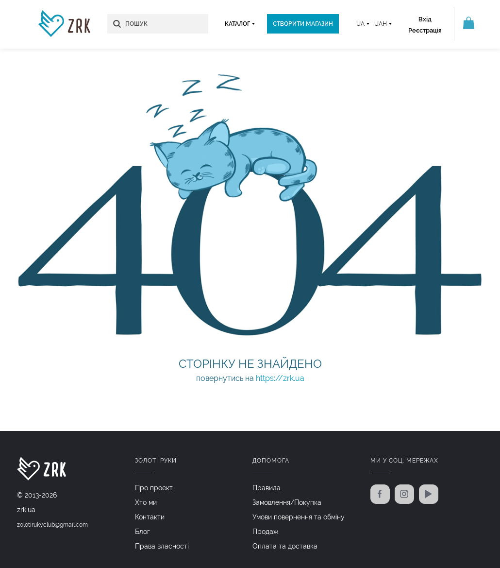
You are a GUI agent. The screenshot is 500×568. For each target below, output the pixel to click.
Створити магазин (303, 23)
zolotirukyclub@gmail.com (52, 524)
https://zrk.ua (280, 378)
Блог (142, 531)
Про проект (154, 488)
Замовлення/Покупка (286, 502)
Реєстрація (425, 30)
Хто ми (146, 502)
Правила (266, 488)
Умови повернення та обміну (298, 517)
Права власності (162, 546)
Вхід (425, 19)
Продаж (265, 531)
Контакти (150, 517)
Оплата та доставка (284, 546)
